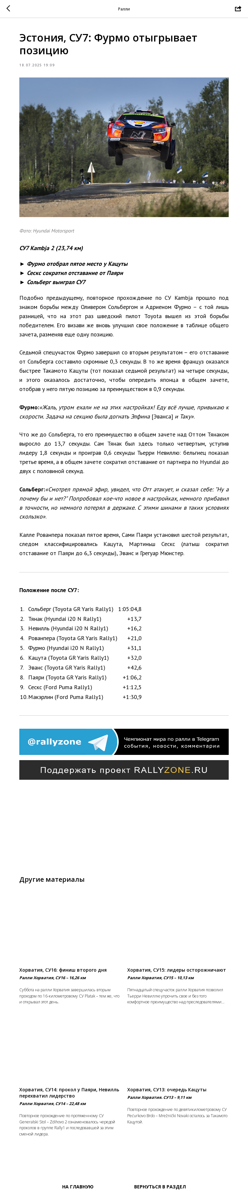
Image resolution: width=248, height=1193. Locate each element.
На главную (78, 1187)
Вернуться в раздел (160, 1187)
